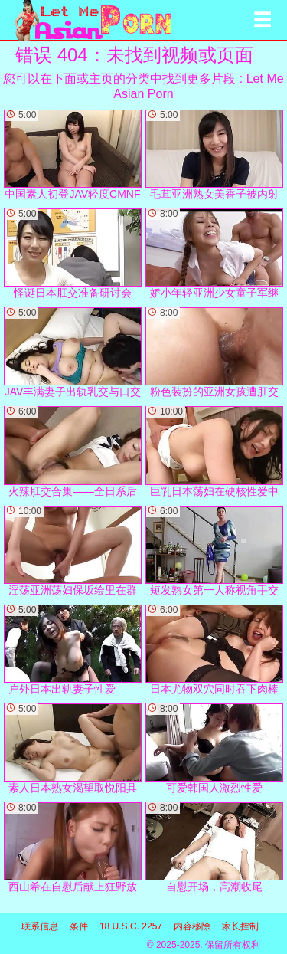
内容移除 (192, 926)
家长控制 (240, 926)
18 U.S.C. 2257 (130, 926)
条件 (79, 926)
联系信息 (39, 926)
